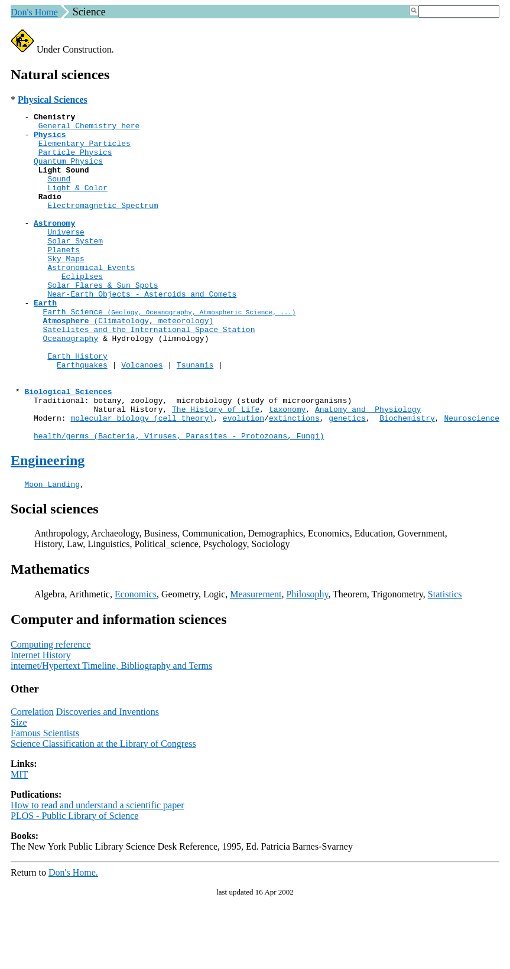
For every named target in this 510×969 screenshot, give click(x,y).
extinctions (294, 479)
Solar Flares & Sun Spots (102, 320)
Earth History (77, 405)
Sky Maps (65, 288)
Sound (58, 192)
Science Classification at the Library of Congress (103, 811)
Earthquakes (82, 416)
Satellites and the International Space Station (149, 373)
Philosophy (307, 661)
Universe (65, 256)
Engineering (48, 526)
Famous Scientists (45, 800)
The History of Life (215, 469)
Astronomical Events (91, 299)
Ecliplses (82, 309)
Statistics (445, 661)
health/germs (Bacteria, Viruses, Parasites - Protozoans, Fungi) (179, 501)
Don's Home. (73, 940)
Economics (136, 661)
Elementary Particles (84, 150)
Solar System (75, 267)
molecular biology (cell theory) (141, 479)
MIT (19, 842)
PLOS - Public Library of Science (74, 883)
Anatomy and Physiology (368, 469)
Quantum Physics (68, 171)
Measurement (255, 661)
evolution (243, 479)
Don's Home (34, 12)
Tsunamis (195, 416)
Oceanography (71, 384)
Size (19, 790)
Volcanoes (142, 416)
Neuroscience (471, 479)
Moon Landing (52, 551)
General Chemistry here (89, 128)
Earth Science (169, 352)
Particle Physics (75, 160)
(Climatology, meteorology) (128, 362)
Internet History (41, 722)
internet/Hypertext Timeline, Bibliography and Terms (111, 733)
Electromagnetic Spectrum (102, 224)
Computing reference (51, 712)
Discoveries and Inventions (107, 779)
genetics (347, 479)
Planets (63, 277)
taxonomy (287, 469)
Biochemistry (407, 479)
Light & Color (77, 203)
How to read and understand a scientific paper (97, 872)
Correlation (32, 779)
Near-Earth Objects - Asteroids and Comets (141, 331)
